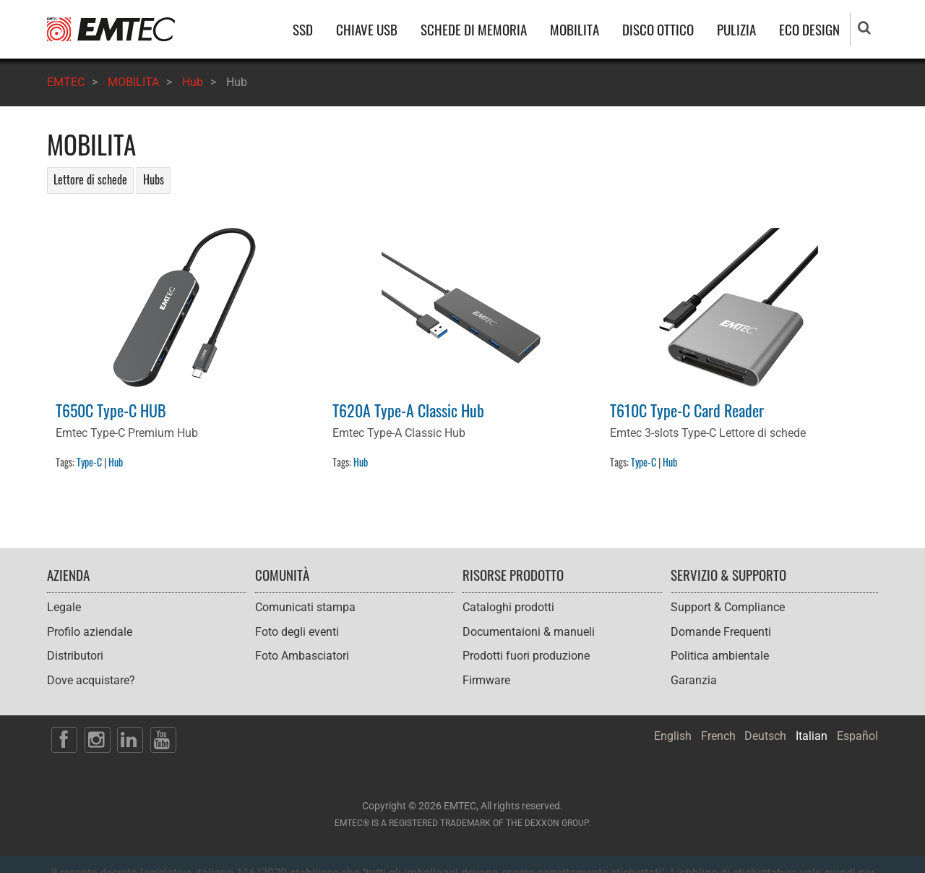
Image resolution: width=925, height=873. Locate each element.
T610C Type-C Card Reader (687, 410)
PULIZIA (736, 29)
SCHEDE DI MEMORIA (474, 29)
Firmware (486, 680)
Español (857, 736)
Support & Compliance (728, 607)
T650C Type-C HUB (111, 410)
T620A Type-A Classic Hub (408, 410)
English (673, 736)
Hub (192, 82)
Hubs (153, 179)
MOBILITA (574, 29)
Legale (64, 607)
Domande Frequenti (721, 632)
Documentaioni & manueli (528, 632)
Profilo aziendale (89, 632)
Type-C (89, 461)
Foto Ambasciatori (302, 656)
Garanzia (694, 680)
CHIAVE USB (366, 29)
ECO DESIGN (809, 29)
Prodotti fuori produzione (526, 656)
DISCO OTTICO (658, 29)
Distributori (75, 656)
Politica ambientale (720, 656)
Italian (811, 736)
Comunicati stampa (305, 607)
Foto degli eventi (297, 632)
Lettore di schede (90, 179)
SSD (303, 29)
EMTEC (66, 82)
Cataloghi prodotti (508, 607)
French (718, 736)
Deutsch (765, 736)
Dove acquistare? (91, 680)
